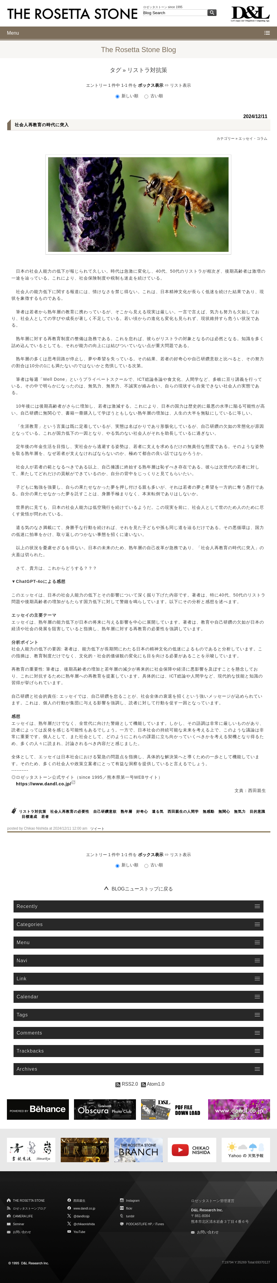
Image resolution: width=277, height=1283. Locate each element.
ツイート (97, 829)
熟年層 (126, 811)
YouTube (79, 1232)
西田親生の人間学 (183, 811)
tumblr (130, 1216)
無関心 (224, 811)
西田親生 (79, 1200)
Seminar (18, 1224)
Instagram (132, 1200)
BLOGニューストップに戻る (142, 888)
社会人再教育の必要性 (69, 811)
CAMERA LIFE (23, 1216)
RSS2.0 (126, 1084)
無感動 (208, 811)
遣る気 (158, 811)
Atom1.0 (153, 1084)
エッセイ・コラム (253, 138)
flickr (129, 1208)
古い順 (153, 95)
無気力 (240, 811)
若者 (45, 817)
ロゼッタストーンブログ (29, 1208)
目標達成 (29, 817)
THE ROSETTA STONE (29, 1200)
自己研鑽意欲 (105, 811)
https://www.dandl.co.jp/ (43, 783)
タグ (115, 70)
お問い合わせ (22, 1232)
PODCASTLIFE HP (139, 1224)
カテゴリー (226, 138)
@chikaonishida (84, 1224)
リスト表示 (180, 85)
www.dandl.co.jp (84, 1208)
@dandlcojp (81, 1216)
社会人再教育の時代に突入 (42, 124)
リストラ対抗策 (32, 811)
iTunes (159, 1224)
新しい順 (127, 95)
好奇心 (142, 811)
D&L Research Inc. (207, 1210)
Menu (13, 33)
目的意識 (257, 811)
